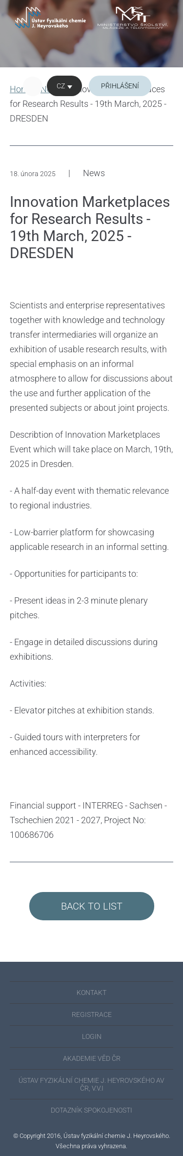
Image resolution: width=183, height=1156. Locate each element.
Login (92, 1036)
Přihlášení (120, 86)
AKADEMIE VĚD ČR (92, 1058)
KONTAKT (91, 992)
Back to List (91, 906)
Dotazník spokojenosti (91, 1110)
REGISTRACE (92, 1014)
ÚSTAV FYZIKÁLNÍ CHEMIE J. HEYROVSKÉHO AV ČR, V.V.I (91, 1084)
